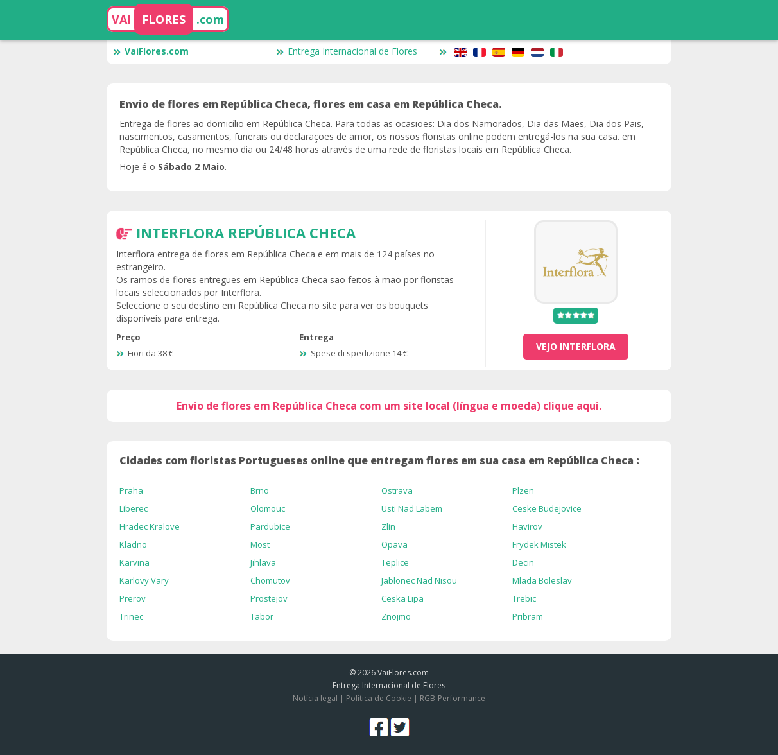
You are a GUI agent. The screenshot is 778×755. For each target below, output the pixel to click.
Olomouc (267, 508)
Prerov (132, 598)
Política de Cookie (378, 698)
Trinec (131, 616)
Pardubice (270, 526)
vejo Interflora (576, 346)
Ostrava (397, 490)
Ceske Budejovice (547, 508)
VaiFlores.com (151, 51)
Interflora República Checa (246, 232)
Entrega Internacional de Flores (346, 51)
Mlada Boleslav (542, 580)
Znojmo (396, 616)
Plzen (523, 490)
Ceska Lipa (402, 598)
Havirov (527, 526)
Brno (259, 490)
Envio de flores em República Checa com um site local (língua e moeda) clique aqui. (389, 406)
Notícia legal (315, 698)
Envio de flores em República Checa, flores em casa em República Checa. (310, 104)
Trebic (524, 598)
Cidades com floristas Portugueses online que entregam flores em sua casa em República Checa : (379, 460)
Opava (394, 544)
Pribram (527, 616)
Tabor (261, 616)
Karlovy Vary (144, 580)
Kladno (133, 544)
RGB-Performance (452, 698)
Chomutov (270, 580)
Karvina (134, 562)
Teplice (395, 562)
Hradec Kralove (149, 526)
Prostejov (269, 598)
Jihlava (263, 562)
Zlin (388, 526)
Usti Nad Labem (411, 508)
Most (260, 544)
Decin (523, 562)
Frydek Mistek (539, 544)
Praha (131, 490)
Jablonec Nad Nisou (419, 580)
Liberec (133, 508)
